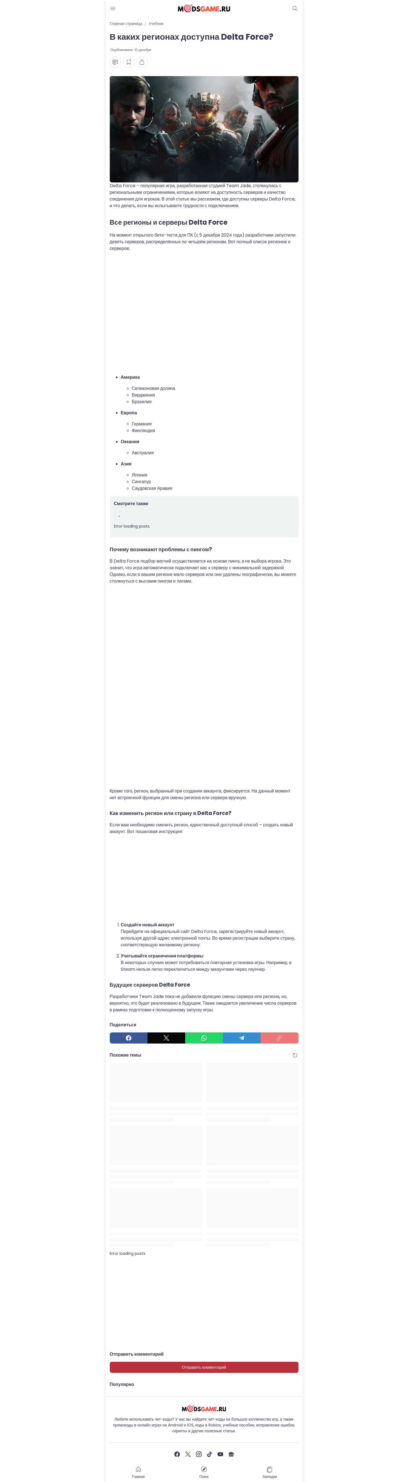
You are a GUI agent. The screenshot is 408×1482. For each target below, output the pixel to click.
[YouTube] (220, 1454)
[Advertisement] (204, 313)
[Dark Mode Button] (295, 8)
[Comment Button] (115, 62)
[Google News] (231, 1454)
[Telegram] (242, 1038)
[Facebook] (128, 1038)
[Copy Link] (279, 1038)
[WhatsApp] (204, 1038)
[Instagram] (198, 1454)
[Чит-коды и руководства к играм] (204, 1408)
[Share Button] (141, 62)
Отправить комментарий (204, 1367)
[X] (166, 1038)
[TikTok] (209, 1454)
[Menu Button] (113, 8)
